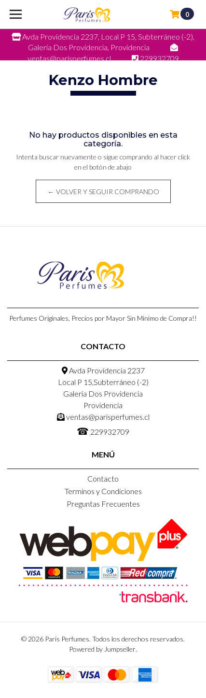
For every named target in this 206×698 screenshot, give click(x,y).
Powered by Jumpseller (102, 649)
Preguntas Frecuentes (103, 503)
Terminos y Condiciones (103, 491)
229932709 (103, 431)
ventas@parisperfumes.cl (103, 416)
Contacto (103, 478)
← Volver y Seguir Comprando (103, 191)
